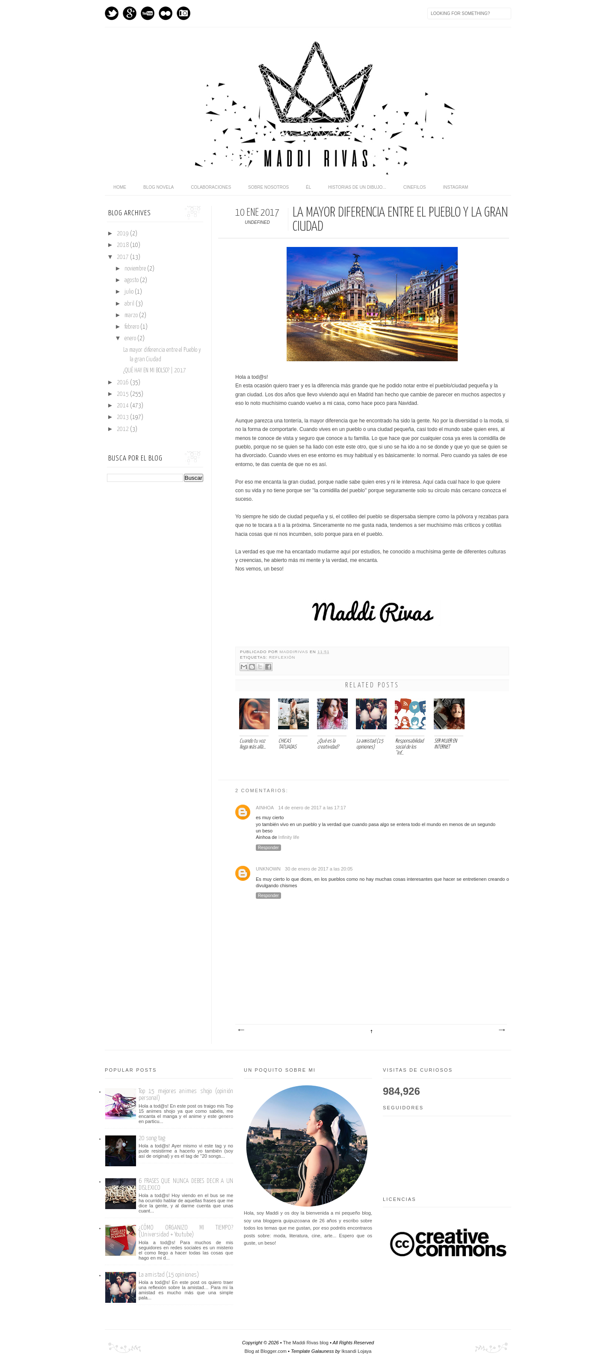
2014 (123, 406)
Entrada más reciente (240, 1030)
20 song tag (152, 1138)
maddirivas (295, 652)
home (119, 187)
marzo (131, 315)
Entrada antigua (501, 1030)
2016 (123, 383)
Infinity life (288, 837)
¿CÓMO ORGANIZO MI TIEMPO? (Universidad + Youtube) (186, 1231)
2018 (123, 245)
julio (129, 292)
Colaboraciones (211, 187)
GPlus (129, 13)
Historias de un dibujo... (357, 187)
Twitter (111, 13)
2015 (123, 394)
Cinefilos (414, 187)
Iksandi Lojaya (356, 1351)
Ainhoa (265, 807)
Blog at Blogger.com (266, 1351)
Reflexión (282, 657)
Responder (268, 847)
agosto (132, 280)
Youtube (147, 13)
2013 (123, 417)
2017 (123, 257)
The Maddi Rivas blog (306, 1342)
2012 (123, 429)
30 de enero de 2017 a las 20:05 (318, 868)
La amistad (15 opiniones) (169, 1275)
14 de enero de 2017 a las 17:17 (312, 807)
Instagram (183, 13)
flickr (165, 13)
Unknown (268, 868)
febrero (132, 327)
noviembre (135, 269)
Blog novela (158, 187)
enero (130, 339)
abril (130, 304)
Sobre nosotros (268, 187)
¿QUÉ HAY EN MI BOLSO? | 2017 (154, 371)
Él (308, 187)
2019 (123, 234)
